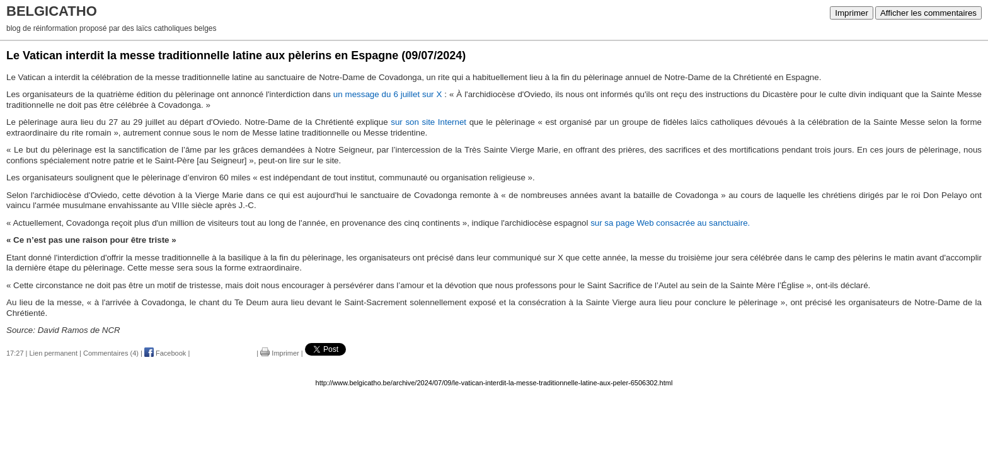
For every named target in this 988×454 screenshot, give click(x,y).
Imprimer (851, 13)
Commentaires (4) (111, 353)
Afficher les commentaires (928, 13)
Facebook (165, 353)
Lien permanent (54, 353)
